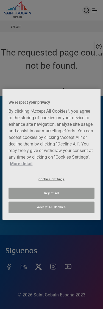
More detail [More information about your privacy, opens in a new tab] (21, 163)
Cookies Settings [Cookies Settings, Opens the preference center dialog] (51, 179)
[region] (51, 154)
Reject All (51, 193)
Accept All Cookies (51, 207)
